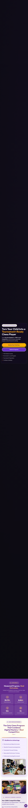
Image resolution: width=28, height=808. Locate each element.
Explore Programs (14, 349)
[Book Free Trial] (25, 805)
